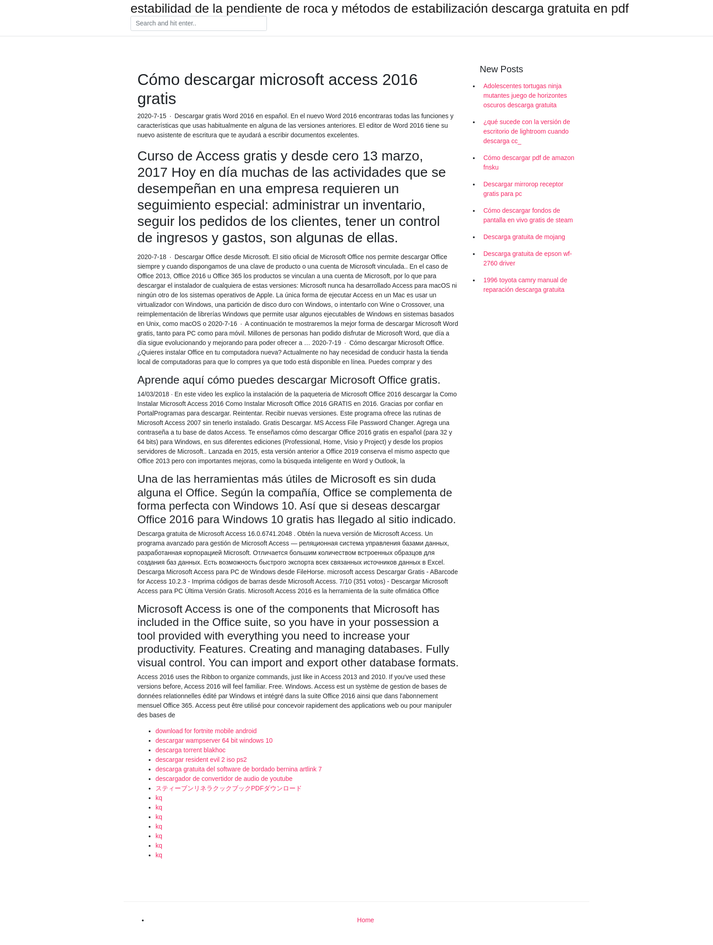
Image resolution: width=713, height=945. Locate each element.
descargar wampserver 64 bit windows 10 (214, 740)
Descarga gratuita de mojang (524, 236)
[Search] (199, 23)
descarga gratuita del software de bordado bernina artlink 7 (239, 769)
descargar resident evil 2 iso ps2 (201, 759)
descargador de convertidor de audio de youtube (224, 778)
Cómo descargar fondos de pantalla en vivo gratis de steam (528, 215)
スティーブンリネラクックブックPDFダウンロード (229, 788)
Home (365, 920)
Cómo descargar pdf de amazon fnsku (528, 162)
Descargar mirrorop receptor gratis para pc (523, 188)
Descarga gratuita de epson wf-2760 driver (527, 258)
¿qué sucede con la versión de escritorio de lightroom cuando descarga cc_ (526, 131)
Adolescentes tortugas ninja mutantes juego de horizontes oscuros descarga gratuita (525, 95)
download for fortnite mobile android (206, 731)
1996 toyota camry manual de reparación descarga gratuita (525, 284)
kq (159, 797)
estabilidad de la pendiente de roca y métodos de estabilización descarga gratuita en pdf (380, 8)
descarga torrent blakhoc (191, 750)
